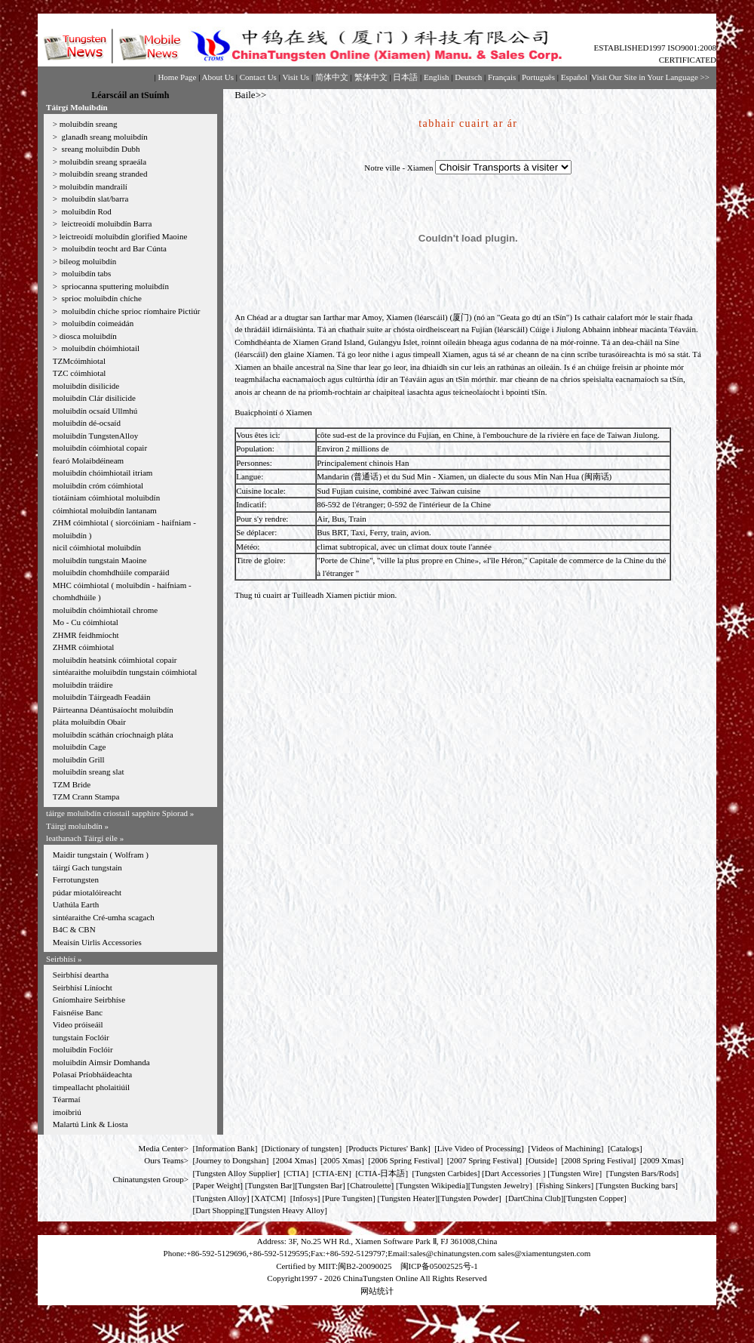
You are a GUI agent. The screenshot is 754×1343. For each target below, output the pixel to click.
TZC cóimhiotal (79, 372)
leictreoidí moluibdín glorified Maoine (124, 236)
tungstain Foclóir (81, 1037)
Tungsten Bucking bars (637, 1185)
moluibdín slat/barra (94, 198)
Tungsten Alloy (221, 1198)
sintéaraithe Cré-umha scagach (104, 917)
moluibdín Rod (86, 211)
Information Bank (225, 1148)
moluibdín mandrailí (93, 186)
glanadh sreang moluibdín (104, 136)
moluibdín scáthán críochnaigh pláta (113, 734)
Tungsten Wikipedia (432, 1185)
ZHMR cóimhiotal (84, 646)
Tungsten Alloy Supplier (236, 1173)
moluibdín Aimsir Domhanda (101, 1062)
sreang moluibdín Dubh (100, 148)
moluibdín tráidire (83, 684)
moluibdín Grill (79, 759)
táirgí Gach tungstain (87, 867)
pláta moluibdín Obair (89, 721)
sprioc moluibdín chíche (101, 298)
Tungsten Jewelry (499, 1185)
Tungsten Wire (574, 1173)
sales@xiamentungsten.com (544, 1253)
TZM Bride (71, 784)
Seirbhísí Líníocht (82, 987)
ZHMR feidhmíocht (86, 634)
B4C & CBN (74, 929)
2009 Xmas (662, 1160)
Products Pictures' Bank (388, 1148)
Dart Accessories (514, 1173)
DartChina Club (534, 1198)
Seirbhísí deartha (81, 974)
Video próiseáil (78, 1024)
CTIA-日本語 (381, 1173)
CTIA (296, 1173)
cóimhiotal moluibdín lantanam (105, 510)
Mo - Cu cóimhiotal (85, 622)
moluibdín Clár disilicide (94, 397)
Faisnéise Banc (78, 1012)
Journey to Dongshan (230, 1160)
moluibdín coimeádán (96, 323)
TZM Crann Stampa (86, 796)
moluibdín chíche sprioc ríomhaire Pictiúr (130, 311)
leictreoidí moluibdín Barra (106, 223)
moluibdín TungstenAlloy (95, 435)
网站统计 (377, 1290)
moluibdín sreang (89, 123)
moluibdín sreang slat (88, 771)
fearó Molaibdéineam (88, 460)
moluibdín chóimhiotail (99, 348)
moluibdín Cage (79, 746)
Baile (244, 94)
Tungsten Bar (269, 1185)
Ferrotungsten (76, 879)
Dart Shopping (219, 1210)
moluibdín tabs (85, 273)
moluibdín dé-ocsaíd (87, 422)
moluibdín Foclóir (83, 1049)
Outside (541, 1160)
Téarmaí (67, 1099)
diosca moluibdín (88, 335)
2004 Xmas (295, 1160)
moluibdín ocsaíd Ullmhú (95, 410)
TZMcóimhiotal (79, 360)
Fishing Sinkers (565, 1185)
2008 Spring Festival (598, 1160)
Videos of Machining (566, 1148)
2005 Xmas (342, 1160)
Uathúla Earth (76, 904)
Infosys (305, 1198)
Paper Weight (217, 1185)
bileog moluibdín (88, 261)
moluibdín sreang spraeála (103, 161)
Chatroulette (370, 1185)
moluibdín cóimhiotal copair (100, 447)
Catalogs (625, 1148)
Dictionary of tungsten (302, 1148)
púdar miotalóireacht (87, 892)
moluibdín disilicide (86, 385)
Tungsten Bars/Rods (642, 1173)
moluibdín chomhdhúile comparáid (111, 572)
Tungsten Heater (407, 1198)
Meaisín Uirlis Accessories (97, 942)
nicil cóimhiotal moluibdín (97, 547)
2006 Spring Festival (405, 1160)
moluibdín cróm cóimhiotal (98, 485)
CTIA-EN (331, 1173)
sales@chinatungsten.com (452, 1253)
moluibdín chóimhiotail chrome (105, 610)
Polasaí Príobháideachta (92, 1074)
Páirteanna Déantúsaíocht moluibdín (113, 709)
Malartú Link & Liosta (90, 1124)
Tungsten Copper (595, 1198)
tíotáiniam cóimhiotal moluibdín (106, 497)
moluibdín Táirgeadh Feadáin (102, 696)
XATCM (269, 1198)
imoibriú (67, 1112)
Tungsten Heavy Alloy (287, 1210)
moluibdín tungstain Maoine (100, 560)
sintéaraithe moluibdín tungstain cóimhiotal (125, 671)
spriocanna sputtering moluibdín (114, 286)
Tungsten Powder (469, 1198)
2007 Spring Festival (485, 1160)
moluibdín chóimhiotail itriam (103, 472)
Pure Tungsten (348, 1198)
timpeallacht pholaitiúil (91, 1087)
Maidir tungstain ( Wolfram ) (101, 854)
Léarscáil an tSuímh (130, 95)
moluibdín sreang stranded (104, 173)
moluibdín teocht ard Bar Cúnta (113, 248)
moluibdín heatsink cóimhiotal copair (115, 659)
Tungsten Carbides (446, 1173)
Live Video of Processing (479, 1148)
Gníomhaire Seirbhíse (89, 999)
